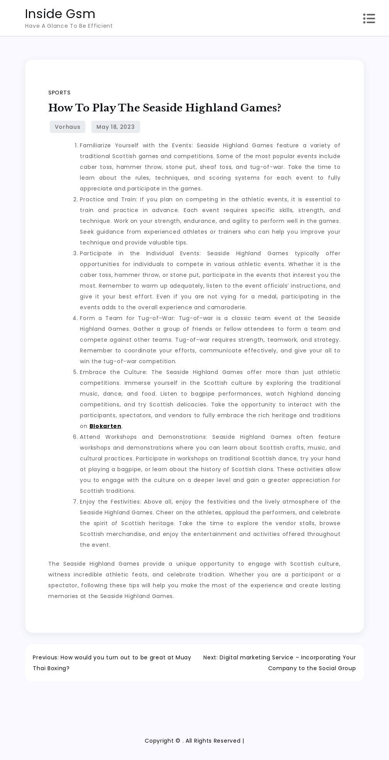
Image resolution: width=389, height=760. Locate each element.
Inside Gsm (60, 13)
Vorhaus (68, 127)
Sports (59, 92)
